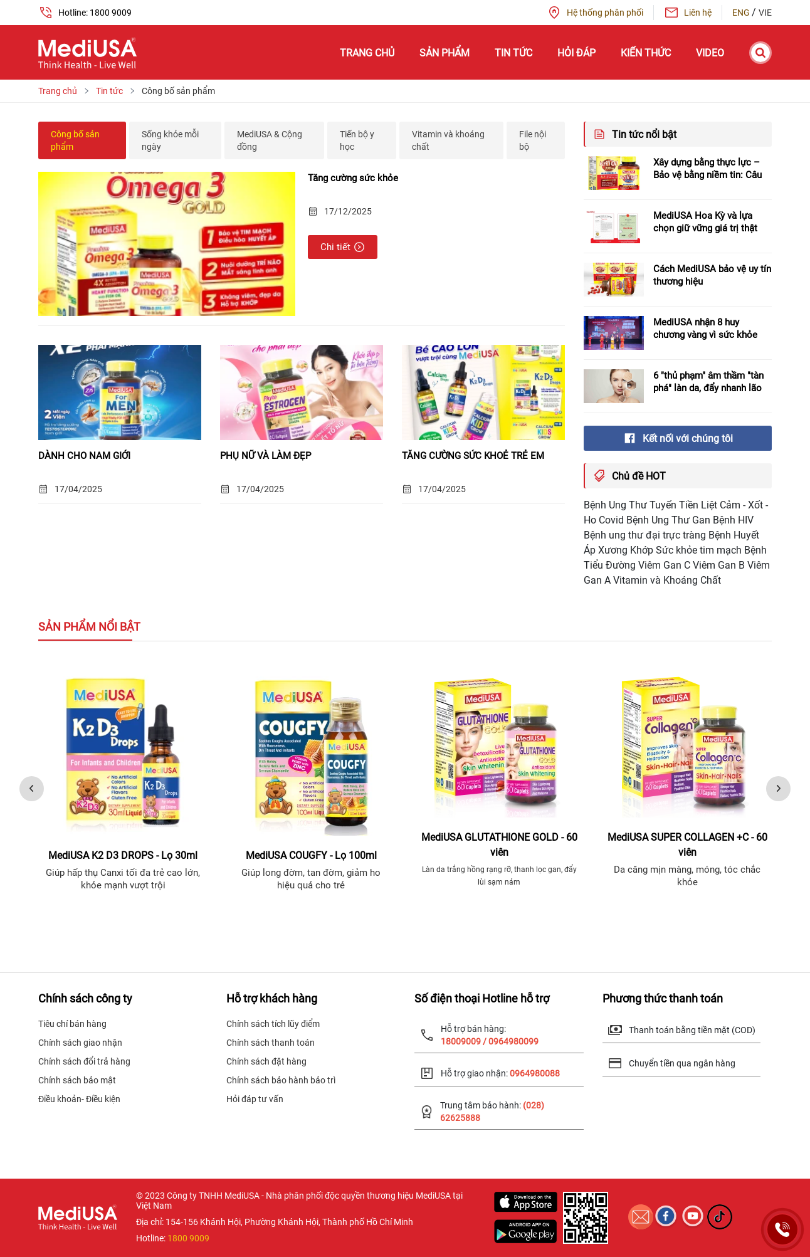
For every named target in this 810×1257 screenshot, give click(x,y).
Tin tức (513, 53)
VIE (765, 13)
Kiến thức (646, 53)
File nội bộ (532, 140)
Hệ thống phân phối (595, 12)
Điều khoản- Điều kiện (79, 1099)
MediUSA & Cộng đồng (269, 140)
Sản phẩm (444, 53)
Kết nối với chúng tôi (678, 438)
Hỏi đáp (576, 53)
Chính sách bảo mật (77, 1080)
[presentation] (31, 788)
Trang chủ (367, 53)
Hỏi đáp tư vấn (254, 1099)
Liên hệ (688, 12)
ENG (742, 13)
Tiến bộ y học (357, 140)
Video (710, 53)
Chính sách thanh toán (270, 1043)
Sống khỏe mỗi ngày (170, 140)
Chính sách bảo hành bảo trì (280, 1080)
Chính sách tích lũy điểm (273, 1024)
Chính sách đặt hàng (266, 1061)
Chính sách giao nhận (80, 1043)
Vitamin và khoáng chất (448, 140)
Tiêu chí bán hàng (72, 1024)
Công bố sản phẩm (75, 140)
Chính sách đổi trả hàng (84, 1061)
